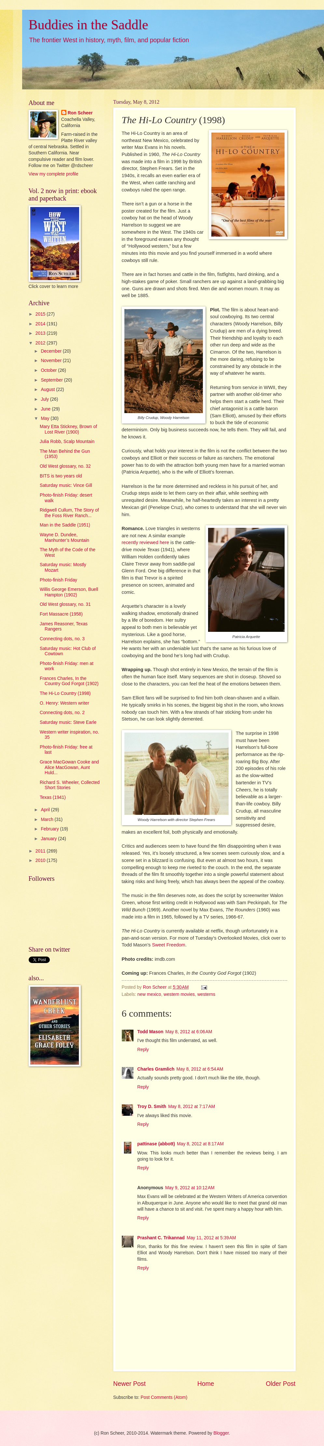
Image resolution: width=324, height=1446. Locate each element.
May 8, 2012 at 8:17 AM (200, 1143)
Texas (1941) (53, 797)
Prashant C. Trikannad (161, 1237)
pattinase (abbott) (156, 1143)
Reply (143, 1049)
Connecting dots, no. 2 (62, 712)
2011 (41, 851)
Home (205, 1383)
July (45, 399)
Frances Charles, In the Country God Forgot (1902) (69, 681)
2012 (41, 343)
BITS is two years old (61, 476)
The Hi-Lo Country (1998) (65, 693)
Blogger (221, 1433)
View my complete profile (53, 174)
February (50, 829)
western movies (179, 994)
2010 (41, 860)
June (46, 409)
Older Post (280, 1383)
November (52, 360)
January (49, 838)
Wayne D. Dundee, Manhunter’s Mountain (64, 537)
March (47, 819)
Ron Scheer (80, 113)
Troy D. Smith (151, 1106)
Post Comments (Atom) (164, 1397)
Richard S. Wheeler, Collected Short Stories (70, 785)
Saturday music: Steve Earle (68, 722)
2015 (41, 314)
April (46, 809)
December (52, 351)
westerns (206, 994)
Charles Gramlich (156, 1069)
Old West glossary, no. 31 (65, 604)
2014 (41, 323)
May (45, 418)
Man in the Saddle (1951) (65, 525)
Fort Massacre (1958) (61, 614)
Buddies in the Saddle (88, 24)
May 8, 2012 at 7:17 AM (191, 1106)
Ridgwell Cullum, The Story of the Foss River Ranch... (69, 513)
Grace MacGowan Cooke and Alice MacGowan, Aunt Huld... (69, 767)
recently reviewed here (146, 542)
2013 (41, 333)
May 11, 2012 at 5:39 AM (211, 1237)
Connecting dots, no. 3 (62, 638)
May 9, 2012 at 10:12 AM (189, 1187)
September (52, 380)
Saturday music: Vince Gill (66, 485)
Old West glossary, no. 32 (65, 466)
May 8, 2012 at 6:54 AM (199, 1069)
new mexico (149, 994)
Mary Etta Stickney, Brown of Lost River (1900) (68, 429)
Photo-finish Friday (58, 580)
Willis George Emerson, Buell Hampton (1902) (69, 592)
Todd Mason (150, 1031)
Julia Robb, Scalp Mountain (67, 441)
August (48, 389)
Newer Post (129, 1383)
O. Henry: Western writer (64, 703)
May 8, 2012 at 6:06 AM (188, 1031)
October (49, 370)
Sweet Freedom (168, 944)
